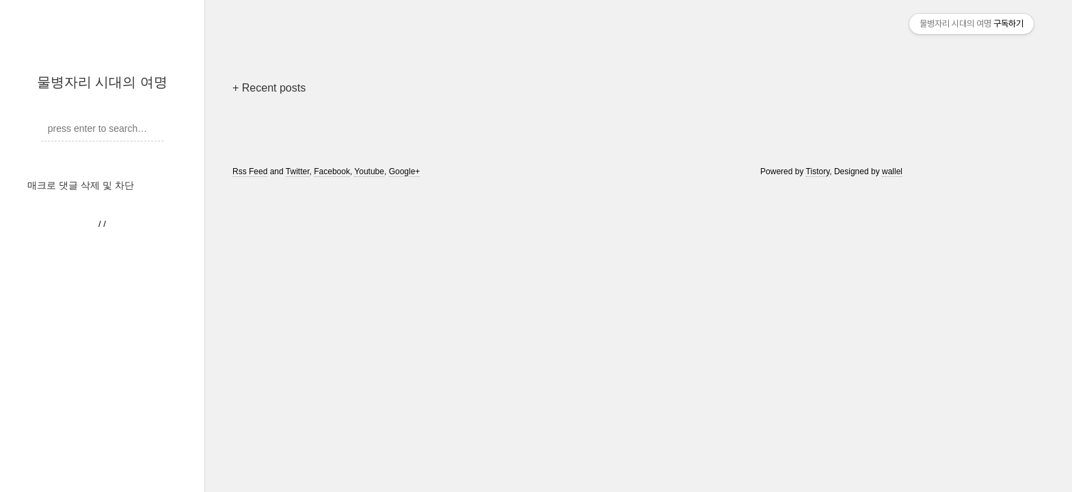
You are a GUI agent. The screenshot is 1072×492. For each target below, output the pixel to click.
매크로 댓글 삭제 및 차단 (80, 185)
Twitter (298, 171)
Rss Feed (249, 171)
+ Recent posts (269, 88)
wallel (892, 171)
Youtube (369, 171)
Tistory (818, 171)
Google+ (404, 171)
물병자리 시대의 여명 (102, 82)
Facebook (332, 171)
